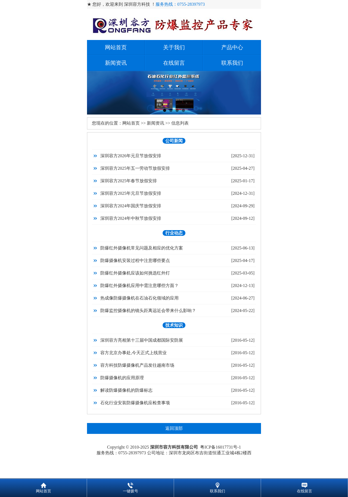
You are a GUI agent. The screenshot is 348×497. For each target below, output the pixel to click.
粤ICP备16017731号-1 (220, 447)
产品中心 (232, 47)
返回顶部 (174, 428)
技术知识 (174, 325)
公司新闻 (174, 140)
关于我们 (174, 47)
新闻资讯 (116, 63)
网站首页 (116, 47)
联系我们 (232, 63)
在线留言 (174, 63)
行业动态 (174, 233)
